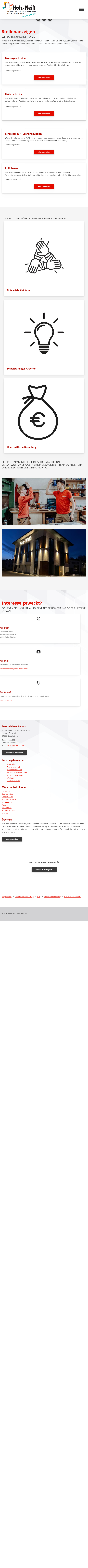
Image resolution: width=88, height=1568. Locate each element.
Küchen (5, 878)
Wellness (11, 842)
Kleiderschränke (9, 864)
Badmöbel (6, 856)
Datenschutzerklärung (24, 961)
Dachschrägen (8, 859)
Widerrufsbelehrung (52, 961)
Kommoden (7, 867)
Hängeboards (7, 861)
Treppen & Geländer (15, 840)
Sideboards (6, 872)
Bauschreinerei (13, 832)
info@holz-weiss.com (15, 810)
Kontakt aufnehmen (14, 817)
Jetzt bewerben (44, 78)
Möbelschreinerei (14, 834)
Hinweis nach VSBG (72, 961)
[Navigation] (81, 8)
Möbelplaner (12, 829)
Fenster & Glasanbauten (17, 837)
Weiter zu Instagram (44, 934)
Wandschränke (8, 875)
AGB (38, 961)
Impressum (6, 961)
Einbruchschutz (13, 845)
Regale (5, 870)
